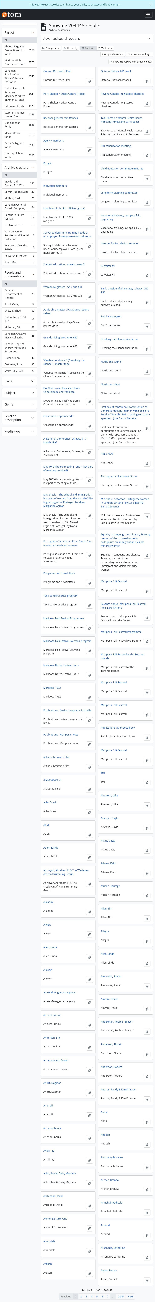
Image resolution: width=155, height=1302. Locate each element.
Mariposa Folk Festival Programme (63, 618)
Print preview (50, 48)
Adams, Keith (108, 863)
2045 (121, 1296)
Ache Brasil (49, 802)
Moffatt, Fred (19, 199)
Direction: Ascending (138, 54)
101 (103, 773)
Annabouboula (52, 1128)
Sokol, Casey (19, 305)
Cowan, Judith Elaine (19, 192)
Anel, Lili (48, 1105)
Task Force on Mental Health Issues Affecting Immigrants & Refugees (121, 119)
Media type (13, 431)
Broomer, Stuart (19, 365)
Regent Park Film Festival (19, 216)
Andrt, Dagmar (52, 1083)
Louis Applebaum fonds (19, 155)
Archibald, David (53, 1196)
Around (105, 1225)
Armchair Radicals (111, 1202)
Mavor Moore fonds (19, 135)
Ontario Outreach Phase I (116, 71)
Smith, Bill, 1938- (19, 371)
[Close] (151, 4)
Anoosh (105, 1134)
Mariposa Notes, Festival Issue (61, 665)
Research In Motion (19, 256)
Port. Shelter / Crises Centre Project (64, 93)
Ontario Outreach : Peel (57, 71)
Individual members (55, 186)
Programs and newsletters (59, 573)
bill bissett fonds (19, 106)
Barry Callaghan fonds (19, 145)
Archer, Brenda (110, 1180)
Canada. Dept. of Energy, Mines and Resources (19, 347)
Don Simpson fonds (19, 124)
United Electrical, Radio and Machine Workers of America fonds (19, 94)
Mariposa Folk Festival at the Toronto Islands (123, 656)
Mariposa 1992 (52, 687)
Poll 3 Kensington (111, 316)
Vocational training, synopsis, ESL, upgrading (121, 217)
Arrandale (49, 1241)
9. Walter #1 (108, 266)
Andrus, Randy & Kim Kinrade (118, 1089)
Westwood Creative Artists (19, 247)
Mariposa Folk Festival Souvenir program (67, 641)
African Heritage (110, 886)
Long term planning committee (119, 192)
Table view (105, 48)
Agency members (53, 140)
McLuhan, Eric (19, 328)
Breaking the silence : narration (119, 339)
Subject (10, 393)
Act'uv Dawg (108, 840)
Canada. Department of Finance (19, 294)
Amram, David (109, 999)
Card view (88, 48)
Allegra (47, 924)
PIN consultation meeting (116, 146)
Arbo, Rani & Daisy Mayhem (59, 1173)
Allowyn (47, 970)
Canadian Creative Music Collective (19, 335)
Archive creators (16, 167)
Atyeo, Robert (109, 1270)
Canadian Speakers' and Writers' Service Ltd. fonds (19, 76)
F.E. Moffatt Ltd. (19, 225)
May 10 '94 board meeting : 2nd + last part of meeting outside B (68, 468)
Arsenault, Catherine (113, 1248)
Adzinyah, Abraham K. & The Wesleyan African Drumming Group (66, 872)
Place (8, 381)
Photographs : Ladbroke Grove (119, 476)
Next (130, 1296)
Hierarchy (71, 48)
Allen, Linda (50, 947)
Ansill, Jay (48, 1150)
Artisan (47, 1264)
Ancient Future (52, 1015)
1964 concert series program (60, 595)
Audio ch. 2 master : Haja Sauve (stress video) (66, 311)
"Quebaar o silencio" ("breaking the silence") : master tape (64, 362)
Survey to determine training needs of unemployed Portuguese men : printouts (67, 234)
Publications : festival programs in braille (67, 710)
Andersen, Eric (51, 1037)
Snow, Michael (19, 311)
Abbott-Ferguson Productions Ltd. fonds (19, 50)
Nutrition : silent (110, 384)
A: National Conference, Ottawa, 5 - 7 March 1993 (64, 440)
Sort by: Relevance (112, 54)
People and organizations (14, 274)
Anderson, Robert (111, 1067)
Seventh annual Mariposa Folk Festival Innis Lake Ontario (123, 605)
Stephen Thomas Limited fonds (19, 114)
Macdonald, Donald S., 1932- (19, 183)
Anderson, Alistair (111, 1044)
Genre (9, 404)
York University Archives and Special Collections (19, 235)
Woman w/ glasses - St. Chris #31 (62, 287)
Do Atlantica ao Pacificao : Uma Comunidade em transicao (61, 390)
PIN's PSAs (107, 453)
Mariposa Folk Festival (114, 581)
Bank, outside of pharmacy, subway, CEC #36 (124, 290)
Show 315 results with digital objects (131, 61)
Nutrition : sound (111, 361)
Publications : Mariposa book (118, 727)
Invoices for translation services (119, 243)
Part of (9, 32)
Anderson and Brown (55, 1060)
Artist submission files (56, 757)
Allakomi (48, 902)
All (6, 40)
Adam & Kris (50, 847)
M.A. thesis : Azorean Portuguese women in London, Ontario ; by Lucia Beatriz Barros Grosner (125, 502)
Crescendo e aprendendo (58, 416)
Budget (47, 163)
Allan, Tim (106, 908)
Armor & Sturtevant (55, 1218)
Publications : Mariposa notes (60, 734)
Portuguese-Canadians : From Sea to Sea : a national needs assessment (68, 543)
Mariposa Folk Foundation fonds (19, 62)
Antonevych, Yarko (112, 1157)
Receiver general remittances (60, 118)
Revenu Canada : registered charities (122, 93)
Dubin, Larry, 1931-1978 (19, 319)
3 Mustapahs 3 (52, 780)
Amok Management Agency (59, 992)
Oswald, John (19, 358)
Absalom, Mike (109, 795)
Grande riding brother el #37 (60, 337)
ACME (46, 825)
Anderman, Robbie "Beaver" (117, 1021)
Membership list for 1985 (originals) (64, 208)
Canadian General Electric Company (19, 206)
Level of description (13, 418)
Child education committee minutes (122, 168)
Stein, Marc (19, 262)
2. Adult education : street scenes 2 (64, 264)
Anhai (104, 1112)
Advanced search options (61, 38)
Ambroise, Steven (111, 976)
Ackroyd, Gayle (109, 818)
